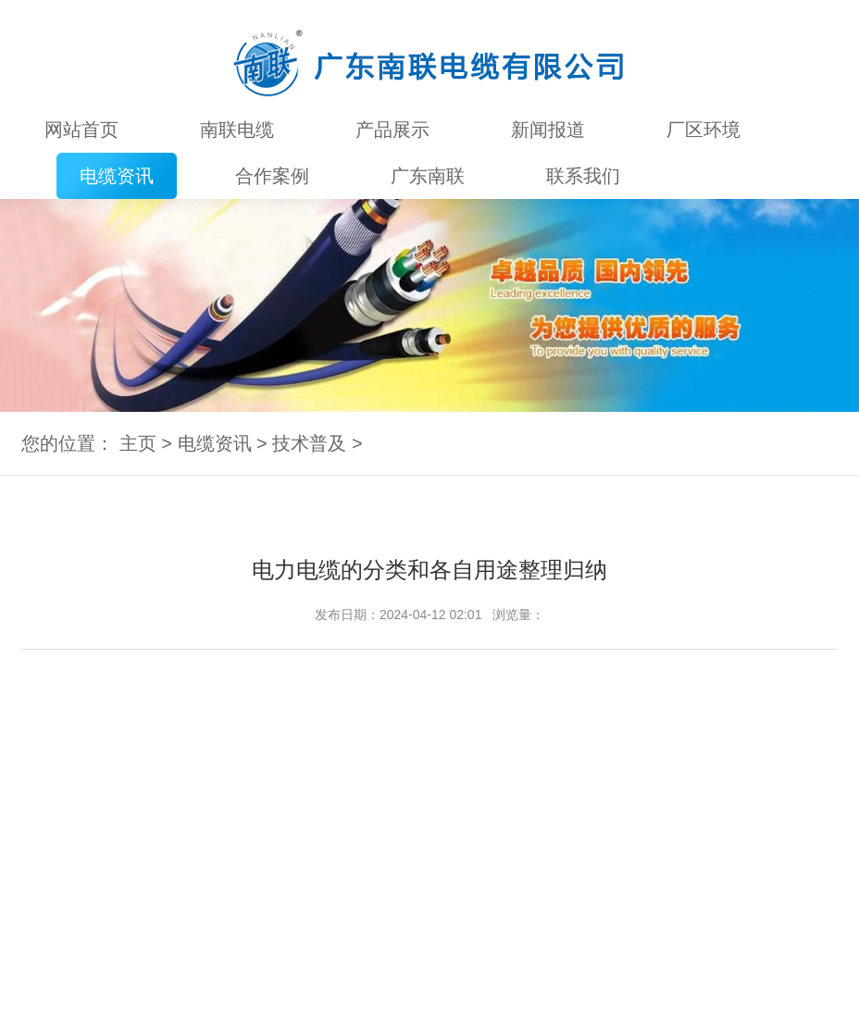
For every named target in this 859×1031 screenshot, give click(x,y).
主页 (137, 443)
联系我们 (583, 176)
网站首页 (81, 129)
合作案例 (272, 176)
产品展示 (392, 129)
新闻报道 (548, 129)
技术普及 (309, 443)
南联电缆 (237, 129)
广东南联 (428, 176)
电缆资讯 (117, 176)
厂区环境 (703, 129)
